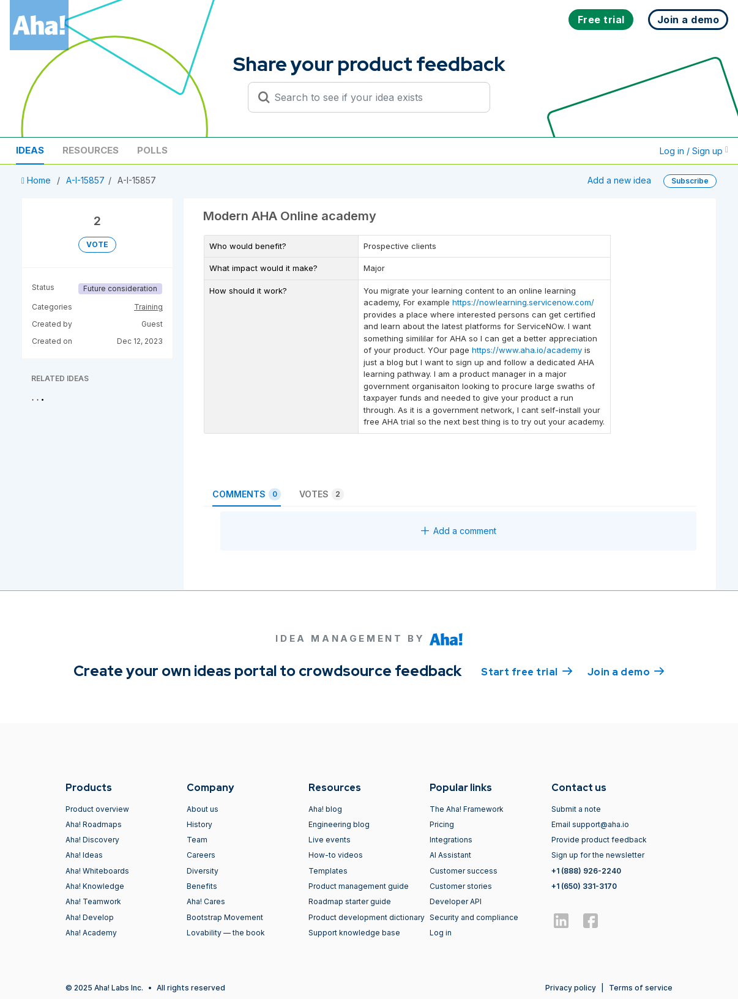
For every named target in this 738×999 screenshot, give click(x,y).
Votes (321, 494)
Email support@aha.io (590, 824)
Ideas (30, 150)
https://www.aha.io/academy (527, 350)
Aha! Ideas (84, 855)
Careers (201, 855)
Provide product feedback (599, 839)
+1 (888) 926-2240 (586, 870)
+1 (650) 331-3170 (584, 886)
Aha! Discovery (92, 839)
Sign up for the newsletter (597, 855)
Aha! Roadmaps (93, 824)
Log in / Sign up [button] (694, 151)
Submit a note (576, 809)
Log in (441, 932)
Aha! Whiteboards (97, 870)
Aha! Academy (91, 932)
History (199, 824)
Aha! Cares (206, 901)
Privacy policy (570, 987)
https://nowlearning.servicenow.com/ (523, 302)
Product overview (97, 809)
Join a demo (626, 671)
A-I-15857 (85, 180)
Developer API (456, 901)
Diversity (202, 870)
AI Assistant (450, 855)
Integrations (451, 839)
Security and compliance (474, 917)
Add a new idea (619, 180)
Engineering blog (339, 824)
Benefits (202, 886)
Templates (328, 870)
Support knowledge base (354, 932)
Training (148, 306)
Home (37, 180)
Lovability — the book (226, 932)
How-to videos (335, 855)
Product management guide (358, 886)
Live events (329, 839)
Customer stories (461, 886)
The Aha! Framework (467, 809)
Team (197, 839)
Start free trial (527, 671)
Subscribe (690, 180)
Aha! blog (325, 809)
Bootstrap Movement (225, 917)
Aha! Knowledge (94, 886)
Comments (246, 494)
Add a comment (458, 530)
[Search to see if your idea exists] (374, 97)
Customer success (464, 870)
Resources (90, 150)
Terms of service (641, 987)
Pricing (442, 824)
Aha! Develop (89, 917)
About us (202, 809)
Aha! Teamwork (93, 901)
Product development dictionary (366, 917)
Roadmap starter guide (349, 901)
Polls (152, 150)
